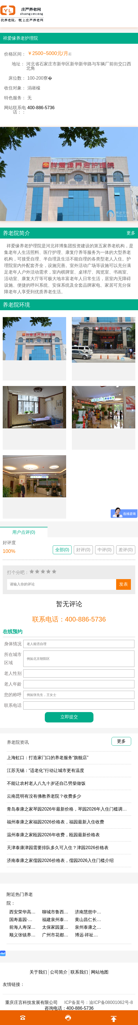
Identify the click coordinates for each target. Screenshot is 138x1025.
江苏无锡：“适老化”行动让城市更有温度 (45, 770)
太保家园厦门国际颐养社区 (55, 927)
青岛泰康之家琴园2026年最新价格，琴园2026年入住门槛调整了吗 (71, 809)
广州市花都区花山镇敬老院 (55, 935)
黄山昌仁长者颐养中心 (88, 919)
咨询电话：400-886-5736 (69, 1008)
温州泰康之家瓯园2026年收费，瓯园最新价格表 (53, 834)
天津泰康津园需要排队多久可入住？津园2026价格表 (57, 847)
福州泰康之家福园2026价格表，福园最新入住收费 (55, 822)
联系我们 (79, 972)
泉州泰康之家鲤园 (88, 927)
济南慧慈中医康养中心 (88, 912)
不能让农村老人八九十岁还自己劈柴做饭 (46, 783)
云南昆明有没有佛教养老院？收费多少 (44, 796)
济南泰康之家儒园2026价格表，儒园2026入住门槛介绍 (60, 860)
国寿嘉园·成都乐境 (23, 919)
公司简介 (58, 972)
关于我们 (38, 972)
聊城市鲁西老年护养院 (55, 912)
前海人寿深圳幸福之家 (23, 927)
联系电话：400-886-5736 (69, 619)
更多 (131, 233)
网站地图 (99, 972)
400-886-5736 (41, 107)
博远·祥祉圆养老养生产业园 (88, 935)
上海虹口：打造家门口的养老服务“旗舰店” (48, 757)
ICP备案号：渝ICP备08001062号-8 (98, 1002)
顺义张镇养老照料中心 (23, 935)
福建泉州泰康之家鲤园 (55, 919)
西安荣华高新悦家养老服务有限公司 (23, 912)
